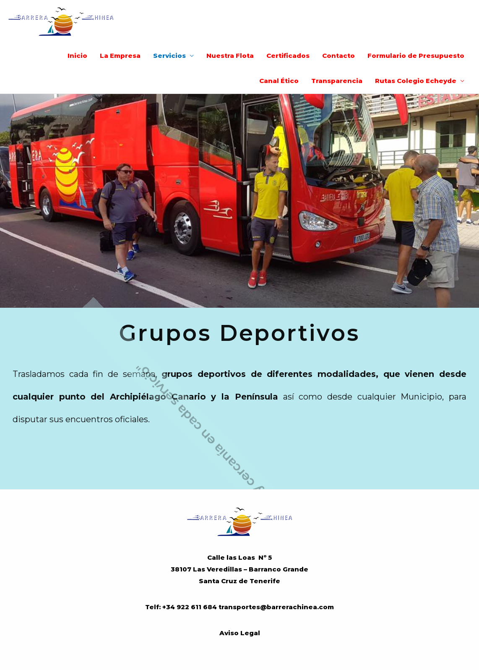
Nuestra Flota (230, 56)
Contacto (338, 56)
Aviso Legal (239, 633)
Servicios (169, 56)
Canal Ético (279, 81)
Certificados (288, 56)
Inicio (77, 56)
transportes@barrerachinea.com (276, 607)
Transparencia (336, 81)
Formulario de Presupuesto (415, 56)
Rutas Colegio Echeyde (415, 81)
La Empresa (120, 56)
